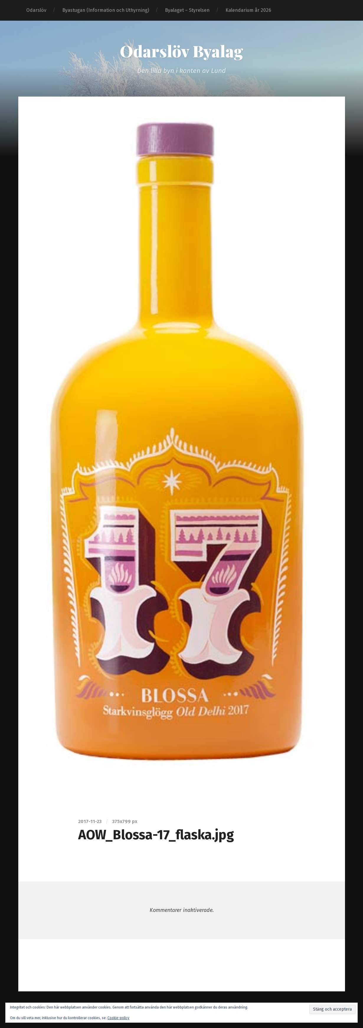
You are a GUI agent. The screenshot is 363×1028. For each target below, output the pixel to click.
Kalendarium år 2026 (248, 10)
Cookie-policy (118, 1018)
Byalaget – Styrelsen (187, 10)
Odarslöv (36, 10)
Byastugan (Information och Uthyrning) (105, 10)
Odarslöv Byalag (181, 51)
